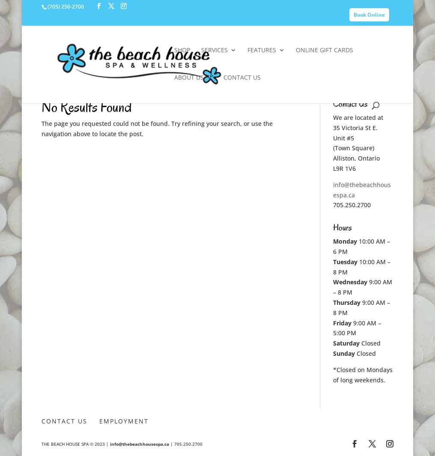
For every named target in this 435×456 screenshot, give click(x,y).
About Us (189, 78)
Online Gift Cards (324, 50)
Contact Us (242, 78)
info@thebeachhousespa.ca (139, 444)
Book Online (369, 14)
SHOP (182, 50)
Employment (124, 421)
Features (261, 50)
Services (214, 50)
